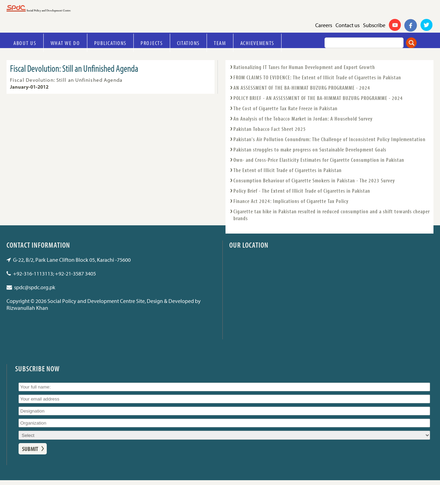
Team (220, 42)
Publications (110, 42)
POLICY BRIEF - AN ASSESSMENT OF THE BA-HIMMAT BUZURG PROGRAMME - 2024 (318, 97)
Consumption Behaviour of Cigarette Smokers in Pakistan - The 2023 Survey (314, 180)
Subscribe (374, 25)
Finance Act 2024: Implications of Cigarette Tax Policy (291, 201)
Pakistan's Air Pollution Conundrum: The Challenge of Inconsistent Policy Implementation (329, 139)
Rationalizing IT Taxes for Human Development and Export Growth (304, 67)
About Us (24, 42)
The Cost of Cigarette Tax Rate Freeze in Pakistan (285, 108)
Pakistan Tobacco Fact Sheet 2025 (269, 128)
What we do (65, 42)
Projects (152, 42)
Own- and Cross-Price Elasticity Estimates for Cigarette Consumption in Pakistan (318, 159)
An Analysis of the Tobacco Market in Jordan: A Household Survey (303, 118)
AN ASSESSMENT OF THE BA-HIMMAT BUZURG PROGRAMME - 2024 (301, 87)
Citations (188, 42)
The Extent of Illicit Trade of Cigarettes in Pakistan (287, 170)
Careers (323, 25)
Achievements (257, 42)
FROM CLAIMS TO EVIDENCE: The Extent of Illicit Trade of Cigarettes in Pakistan (317, 77)
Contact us (348, 25)
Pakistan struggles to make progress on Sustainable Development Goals (309, 149)
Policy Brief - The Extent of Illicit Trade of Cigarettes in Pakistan (301, 190)
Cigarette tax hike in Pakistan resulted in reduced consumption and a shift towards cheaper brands (331, 215)
